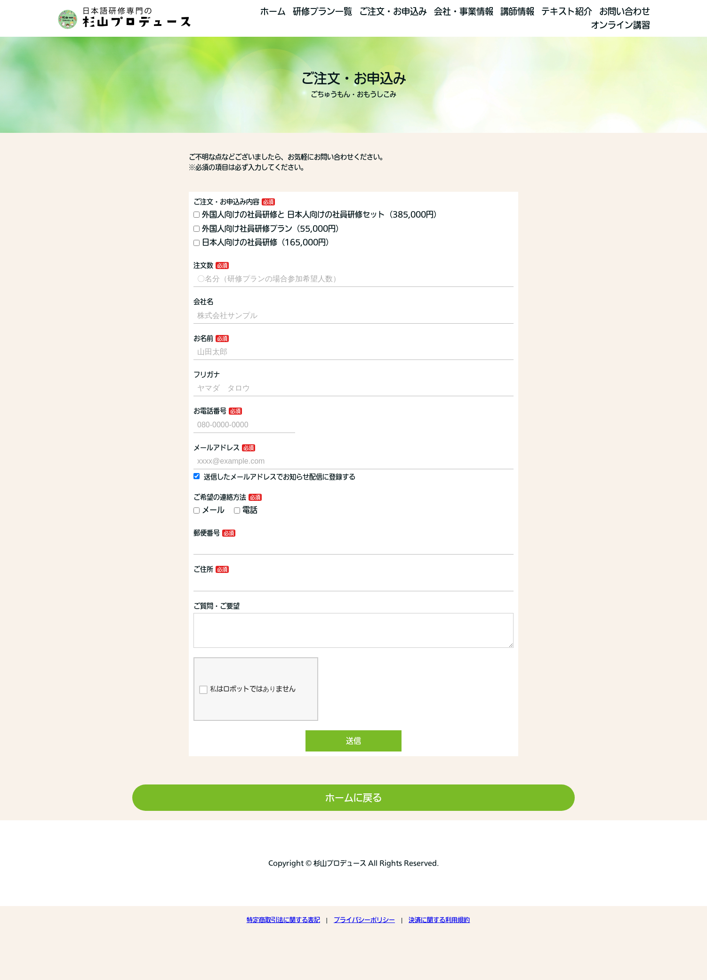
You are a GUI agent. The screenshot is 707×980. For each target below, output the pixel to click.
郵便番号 (206, 533)
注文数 (203, 265)
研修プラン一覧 (322, 11)
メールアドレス (216, 447)
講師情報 (517, 11)
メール (209, 510)
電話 (245, 510)
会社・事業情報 (463, 11)
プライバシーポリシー (364, 927)
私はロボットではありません (247, 697)
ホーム (273, 11)
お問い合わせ (624, 11)
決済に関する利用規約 (439, 927)
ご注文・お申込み (393, 11)
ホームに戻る (353, 805)
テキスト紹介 (566, 11)
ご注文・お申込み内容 (226, 201)
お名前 (203, 338)
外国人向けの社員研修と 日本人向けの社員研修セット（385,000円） (317, 214)
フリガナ (206, 374)
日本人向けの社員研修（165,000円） (263, 242)
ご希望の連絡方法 (219, 497)
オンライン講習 (620, 25)
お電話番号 (209, 411)
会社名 (203, 301)
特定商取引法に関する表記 (283, 927)
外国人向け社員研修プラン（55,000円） (292, 228)
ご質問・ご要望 (216, 606)
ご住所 (203, 569)
